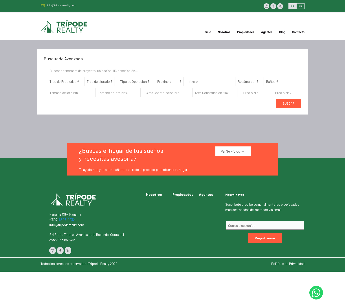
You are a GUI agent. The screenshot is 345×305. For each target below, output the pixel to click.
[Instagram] (266, 6)
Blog (282, 32)
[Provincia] (169, 81)
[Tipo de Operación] (134, 81)
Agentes (266, 32)
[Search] (174, 70)
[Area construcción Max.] (214, 92)
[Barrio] (209, 81)
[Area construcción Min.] (166, 92)
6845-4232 (67, 219)
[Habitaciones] (247, 81)
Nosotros (224, 32)
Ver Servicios (233, 151)
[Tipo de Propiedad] (64, 81)
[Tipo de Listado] (99, 81)
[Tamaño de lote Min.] (69, 92)
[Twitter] (280, 6)
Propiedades (182, 194)
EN (300, 5)
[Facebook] (273, 6)
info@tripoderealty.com (58, 5)
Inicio (207, 32)
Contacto (298, 32)
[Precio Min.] (255, 92)
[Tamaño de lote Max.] (118, 92)
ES (292, 5)
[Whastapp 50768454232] (316, 292)
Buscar (288, 103)
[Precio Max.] (287, 92)
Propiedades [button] (245, 32)
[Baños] (272, 81)
